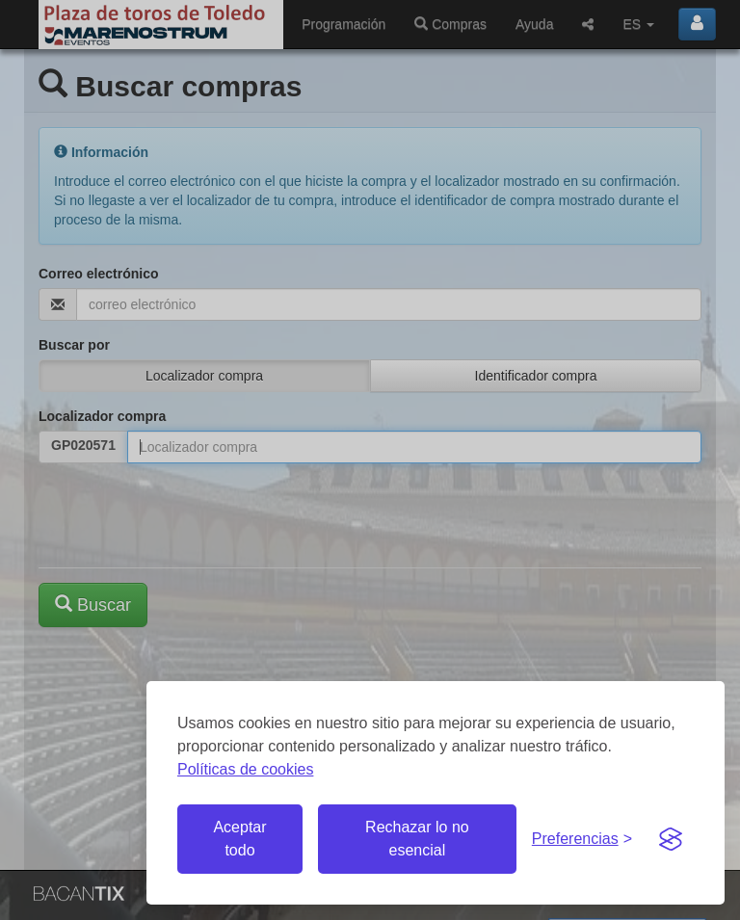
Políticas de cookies (245, 769)
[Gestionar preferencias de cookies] (582, 839)
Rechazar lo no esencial (417, 838)
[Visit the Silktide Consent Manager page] (671, 839)
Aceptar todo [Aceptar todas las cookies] (239, 838)
